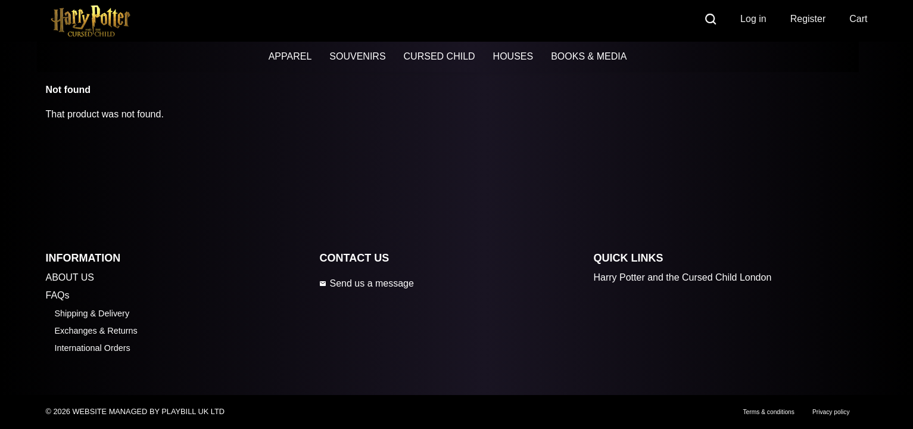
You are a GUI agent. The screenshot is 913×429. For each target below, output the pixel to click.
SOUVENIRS (357, 56)
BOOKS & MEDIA (589, 56)
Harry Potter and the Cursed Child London (682, 277)
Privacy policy (831, 412)
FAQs (58, 295)
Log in (753, 19)
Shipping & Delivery (92, 313)
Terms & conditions (768, 412)
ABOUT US (70, 277)
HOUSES (513, 56)
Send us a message (366, 283)
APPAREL (290, 56)
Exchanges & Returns (96, 330)
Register (808, 19)
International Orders (92, 348)
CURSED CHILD (439, 56)
